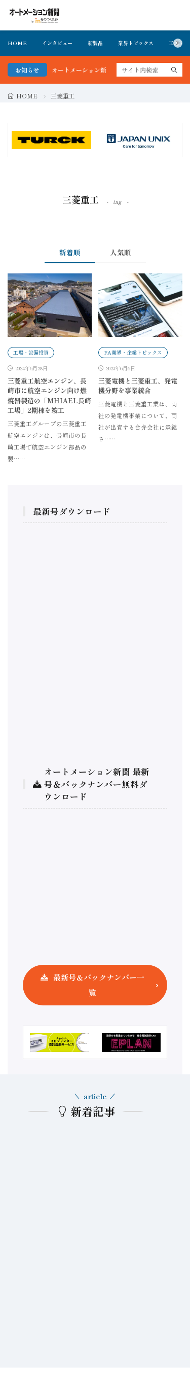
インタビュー (57, 43)
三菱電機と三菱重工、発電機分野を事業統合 (137, 386)
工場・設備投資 (31, 352)
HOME (17, 43)
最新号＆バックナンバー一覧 (98, 985)
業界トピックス (136, 43)
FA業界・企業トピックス (133, 352)
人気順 (120, 252)
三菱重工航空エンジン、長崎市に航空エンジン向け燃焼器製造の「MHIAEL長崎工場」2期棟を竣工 (49, 395)
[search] (174, 69)
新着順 (70, 252)
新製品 (95, 43)
